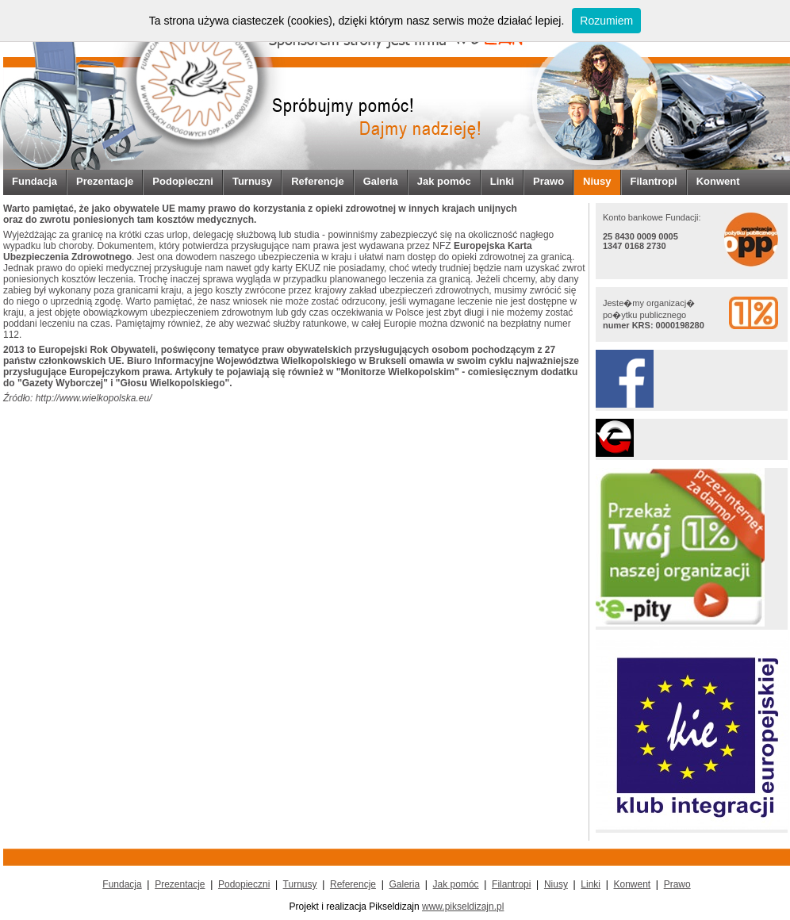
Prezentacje (104, 181)
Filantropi (654, 181)
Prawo (548, 181)
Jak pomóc (444, 181)
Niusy (597, 181)
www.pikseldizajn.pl (463, 906)
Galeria (380, 181)
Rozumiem (606, 20)
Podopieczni (182, 181)
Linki (502, 181)
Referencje (317, 181)
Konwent (718, 181)
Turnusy (252, 181)
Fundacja (34, 181)
